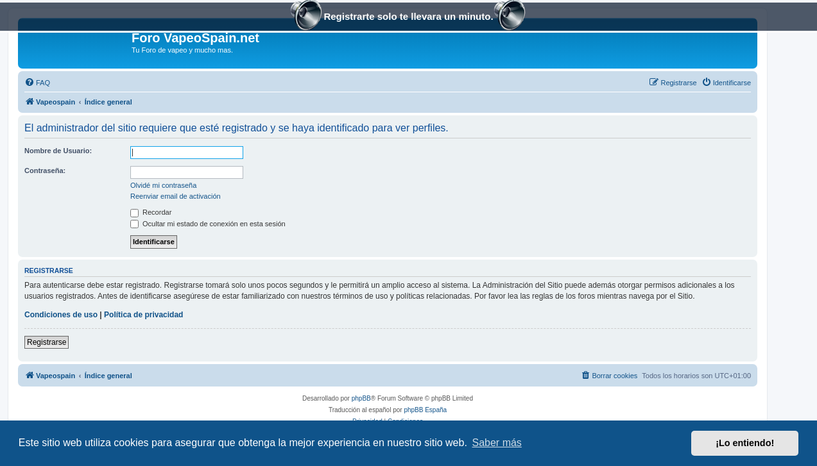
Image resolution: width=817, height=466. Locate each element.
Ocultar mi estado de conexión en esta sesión (208, 224)
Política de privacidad (143, 314)
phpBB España (425, 409)
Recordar (150, 212)
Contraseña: (44, 170)
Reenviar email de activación (175, 196)
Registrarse (46, 342)
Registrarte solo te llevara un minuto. (408, 18)
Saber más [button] (497, 442)
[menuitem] (37, 82)
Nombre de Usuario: (58, 150)
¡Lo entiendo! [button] (745, 443)
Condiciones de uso (61, 314)
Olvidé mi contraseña (163, 185)
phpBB (361, 398)
